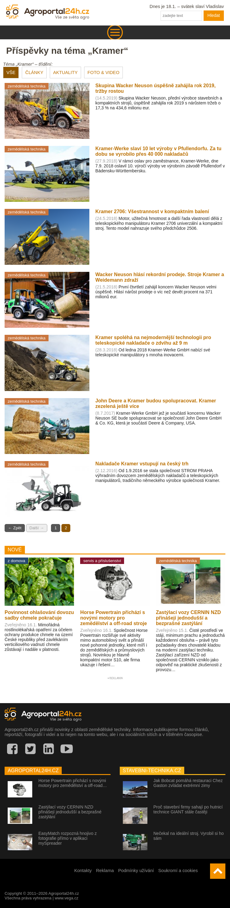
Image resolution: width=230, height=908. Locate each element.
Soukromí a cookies (178, 870)
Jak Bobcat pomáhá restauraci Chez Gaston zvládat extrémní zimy (188, 783)
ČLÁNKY (34, 72)
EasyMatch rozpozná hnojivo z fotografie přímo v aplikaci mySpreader (67, 838)
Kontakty (83, 870)
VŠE (10, 72)
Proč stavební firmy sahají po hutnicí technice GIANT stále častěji (188, 809)
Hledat (214, 15)
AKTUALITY (65, 72)
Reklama (105, 870)
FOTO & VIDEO (103, 72)
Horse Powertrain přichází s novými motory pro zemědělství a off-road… (72, 783)
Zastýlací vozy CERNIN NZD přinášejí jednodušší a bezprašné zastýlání (69, 811)
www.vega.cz (66, 898)
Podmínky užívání (136, 870)
